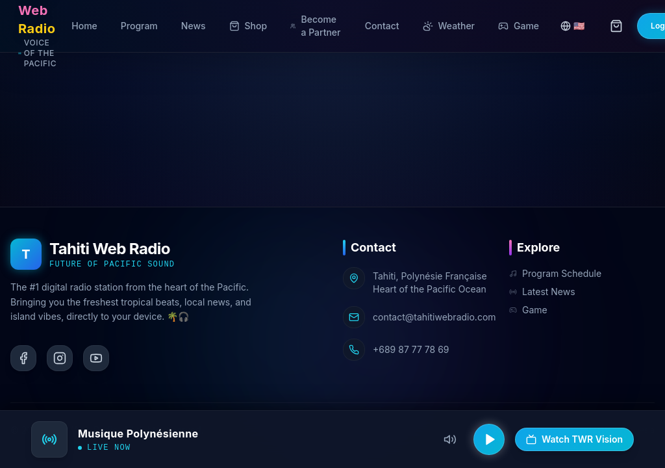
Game (528, 309)
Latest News (542, 291)
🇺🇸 (572, 25)
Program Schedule (555, 273)
